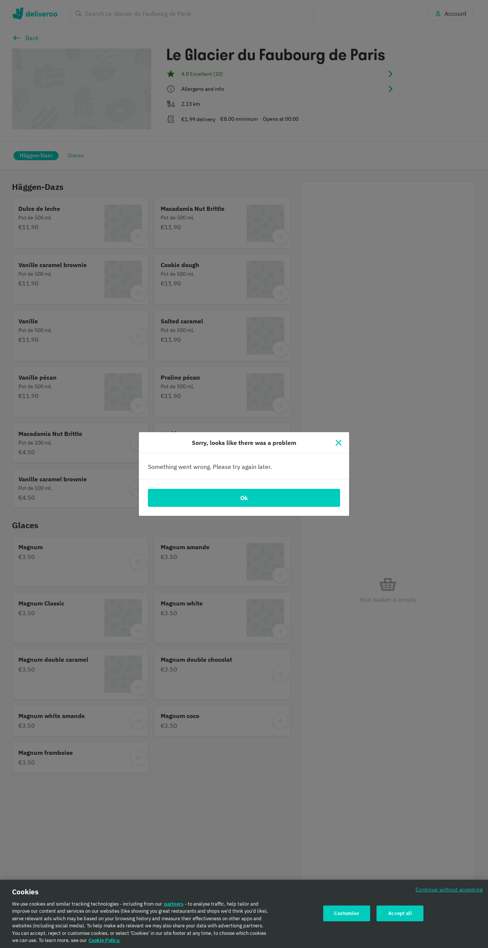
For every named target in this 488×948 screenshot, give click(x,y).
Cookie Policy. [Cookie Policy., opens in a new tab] (104, 940)
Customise (346, 913)
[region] (244, 914)
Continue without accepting (449, 889)
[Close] (338, 442)
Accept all (399, 913)
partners (174, 904)
